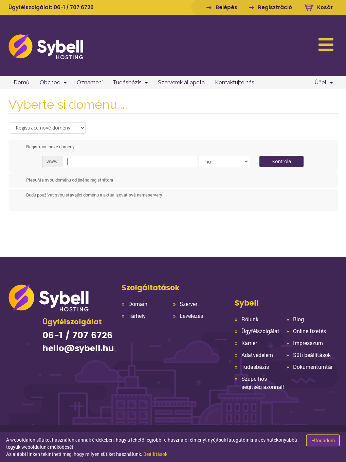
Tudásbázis (130, 82)
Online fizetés (309, 331)
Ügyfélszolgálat (260, 331)
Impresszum (308, 342)
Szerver (188, 303)
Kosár (325, 7)
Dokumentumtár (313, 366)
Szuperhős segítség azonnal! (262, 382)
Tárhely (137, 315)
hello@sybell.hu (78, 349)
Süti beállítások (312, 354)
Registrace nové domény (45, 147)
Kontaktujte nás (234, 82)
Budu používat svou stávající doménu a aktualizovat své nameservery (88, 195)
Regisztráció (275, 7)
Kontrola (281, 161)
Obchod (53, 82)
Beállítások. (156, 454)
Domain (137, 303)
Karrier (249, 342)
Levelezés (191, 315)
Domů (22, 82)
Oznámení (90, 82)
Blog (298, 319)
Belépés (226, 7)
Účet (324, 82)
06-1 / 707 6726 (74, 7)
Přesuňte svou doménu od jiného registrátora (64, 180)
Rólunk (249, 319)
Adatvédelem (257, 354)
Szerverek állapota (181, 82)
